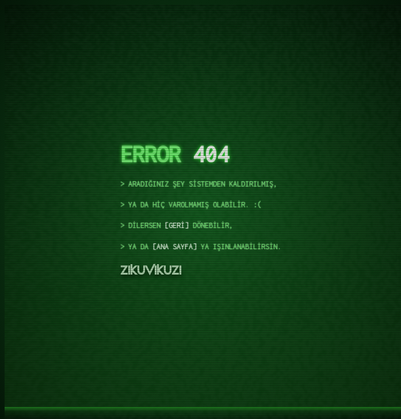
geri (177, 226)
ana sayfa (174, 246)
